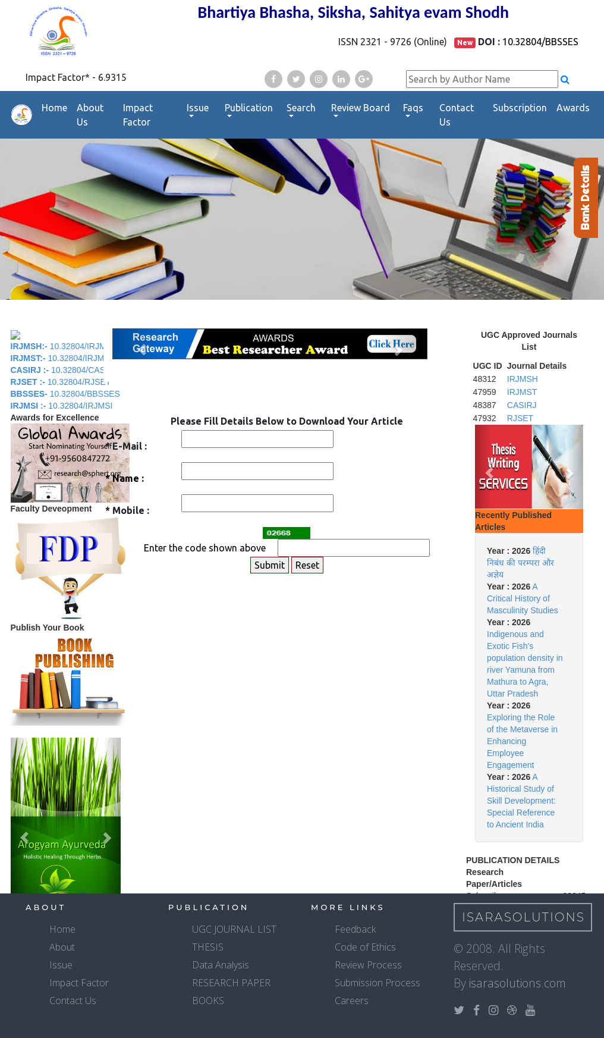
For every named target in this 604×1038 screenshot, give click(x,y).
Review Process (368, 964)
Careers (352, 1000)
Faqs (413, 107)
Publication (249, 107)
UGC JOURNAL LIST (234, 929)
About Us (90, 114)
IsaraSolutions (523, 917)
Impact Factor (138, 114)
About (62, 947)
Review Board (360, 107)
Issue (198, 107)
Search (301, 107)
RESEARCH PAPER (231, 982)
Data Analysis (220, 964)
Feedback (355, 929)
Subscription (520, 107)
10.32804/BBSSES (540, 41)
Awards (573, 107)
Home (54, 107)
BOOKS (208, 1000)
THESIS (208, 947)
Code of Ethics (365, 947)
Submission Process (377, 982)
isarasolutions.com (517, 983)
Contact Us (456, 114)
